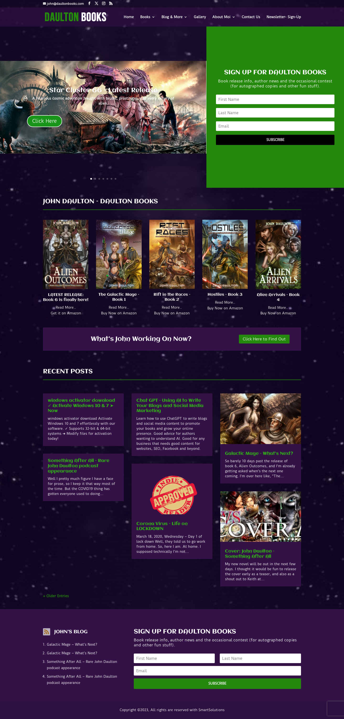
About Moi (221, 17)
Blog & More (172, 17)
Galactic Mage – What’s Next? (259, 453)
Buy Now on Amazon (119, 313)
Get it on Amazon (66, 313)
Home (129, 17)
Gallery (200, 17)
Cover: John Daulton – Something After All (249, 554)
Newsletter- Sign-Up (284, 17)
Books (145, 17)
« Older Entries (56, 596)
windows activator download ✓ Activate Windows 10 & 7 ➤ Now (81, 405)
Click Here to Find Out (264, 339)
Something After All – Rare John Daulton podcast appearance (78, 465)
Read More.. (66, 307)
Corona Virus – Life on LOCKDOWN (162, 526)
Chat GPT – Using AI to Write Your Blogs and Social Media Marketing (170, 405)
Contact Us (251, 17)
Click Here (44, 121)
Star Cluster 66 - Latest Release (103, 90)
